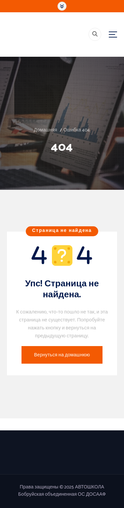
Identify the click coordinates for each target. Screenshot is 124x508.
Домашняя (45, 130)
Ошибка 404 (76, 130)
